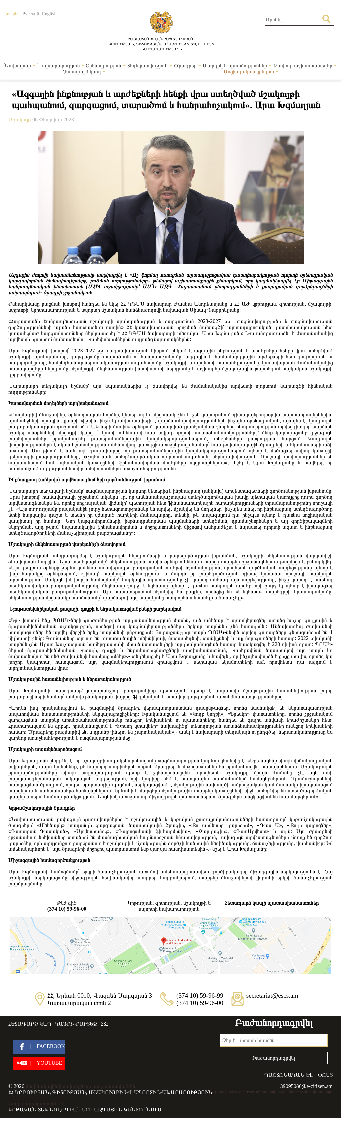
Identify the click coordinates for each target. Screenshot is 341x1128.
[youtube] (39, 1063)
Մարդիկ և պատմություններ (237, 65)
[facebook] (39, 1047)
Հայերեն (11, 13)
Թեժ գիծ (67, 906)
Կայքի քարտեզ (76, 1024)
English (49, 13)
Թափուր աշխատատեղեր (305, 65)
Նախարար (20, 65)
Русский (30, 13)
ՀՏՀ (105, 1024)
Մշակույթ (20, 119)
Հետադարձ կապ (84, 71)
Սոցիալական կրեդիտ (251, 71)
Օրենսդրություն (106, 65)
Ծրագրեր (187, 65)
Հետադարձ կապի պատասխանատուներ (272, 903)
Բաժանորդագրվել (273, 1058)
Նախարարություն (61, 65)
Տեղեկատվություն (149, 65)
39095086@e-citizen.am (306, 1086)
